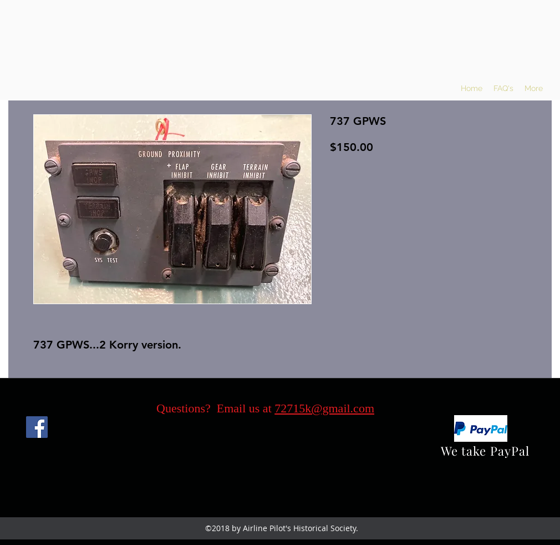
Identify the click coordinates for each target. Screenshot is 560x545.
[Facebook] (37, 427)
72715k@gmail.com (324, 408)
